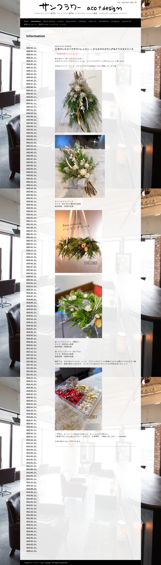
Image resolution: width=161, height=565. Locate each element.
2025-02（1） (31, 100)
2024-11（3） (31, 110)
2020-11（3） (31, 254)
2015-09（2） (31, 414)
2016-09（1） (31, 387)
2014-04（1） (31, 456)
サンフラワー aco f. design (40, 563)
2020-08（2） (31, 263)
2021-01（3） (31, 247)
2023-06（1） (31, 162)
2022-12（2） (31, 182)
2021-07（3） (31, 231)
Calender (82, 21)
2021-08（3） (31, 227)
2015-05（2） (31, 427)
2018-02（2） (31, 342)
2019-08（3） (31, 293)
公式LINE (100, 434)
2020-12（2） (31, 250)
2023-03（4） (31, 172)
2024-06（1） (31, 123)
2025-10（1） (31, 74)
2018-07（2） (31, 329)
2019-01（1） (31, 316)
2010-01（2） (31, 548)
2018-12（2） (31, 319)
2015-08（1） (31, 417)
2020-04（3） (31, 276)
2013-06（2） (31, 472)
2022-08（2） (31, 195)
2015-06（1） (31, 423)
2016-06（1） (31, 397)
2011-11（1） (31, 508)
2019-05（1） (31, 303)
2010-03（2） (31, 544)
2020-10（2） (31, 257)
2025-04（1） (31, 93)
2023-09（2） (31, 152)
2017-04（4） (31, 371)
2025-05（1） (31, 90)
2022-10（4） (31, 188)
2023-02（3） (31, 175)
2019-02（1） (31, 312)
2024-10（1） (31, 113)
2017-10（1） (31, 355)
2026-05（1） (31, 51)
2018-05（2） (31, 335)
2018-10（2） (31, 325)
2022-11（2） (31, 185)
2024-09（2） (31, 116)
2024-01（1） (31, 139)
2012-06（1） (31, 495)
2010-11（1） (31, 525)
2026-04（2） (31, 54)
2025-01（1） (31, 103)
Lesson (61, 21)
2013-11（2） (31, 466)
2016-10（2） (31, 384)
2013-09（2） (31, 469)
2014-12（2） (31, 440)
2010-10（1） (31, 528)
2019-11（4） (31, 286)
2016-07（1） (31, 394)
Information (36, 21)
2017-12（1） (31, 348)
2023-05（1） (31, 165)
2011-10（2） (31, 512)
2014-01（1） (31, 463)
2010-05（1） (31, 538)
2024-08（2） (31, 120)
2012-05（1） (31, 499)
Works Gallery (49, 21)
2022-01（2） (31, 218)
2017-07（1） (31, 365)
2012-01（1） (31, 505)
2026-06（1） (31, 48)
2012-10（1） (31, 485)
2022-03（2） (31, 211)
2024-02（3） (31, 136)
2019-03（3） (31, 309)
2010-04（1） (31, 541)
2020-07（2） (31, 267)
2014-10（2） (31, 443)
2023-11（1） (31, 146)
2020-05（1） (31, 273)
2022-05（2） (31, 205)
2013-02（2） (31, 479)
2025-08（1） (31, 80)
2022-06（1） (31, 201)
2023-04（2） (31, 169)
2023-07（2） (31, 159)
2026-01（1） (31, 64)
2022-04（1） (31, 208)
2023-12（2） (31, 142)
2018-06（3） (31, 332)
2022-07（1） (31, 198)
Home (26, 21)
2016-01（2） (31, 404)
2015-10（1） (31, 410)
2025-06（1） (31, 87)
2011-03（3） (31, 521)
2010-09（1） (31, 531)
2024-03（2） (31, 133)
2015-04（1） (31, 430)
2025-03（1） (31, 97)
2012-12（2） (31, 482)
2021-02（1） (31, 244)
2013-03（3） (31, 476)
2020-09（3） (31, 260)
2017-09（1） (31, 358)
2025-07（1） (31, 84)
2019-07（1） (31, 296)
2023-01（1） (31, 178)
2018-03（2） (31, 338)
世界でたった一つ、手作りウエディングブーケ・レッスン (45, 24)
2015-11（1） (31, 407)
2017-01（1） (31, 374)
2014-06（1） (31, 450)
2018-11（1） (31, 322)
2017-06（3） (31, 368)
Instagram (115, 21)
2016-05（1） (31, 401)
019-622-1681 (128, 2)
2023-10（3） (31, 149)
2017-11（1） (31, 352)
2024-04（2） (31, 129)
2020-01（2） (31, 283)
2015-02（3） (31, 433)
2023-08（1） (31, 156)
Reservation (71, 21)
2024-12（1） (31, 107)
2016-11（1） (31, 381)
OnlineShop (104, 21)
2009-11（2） (31, 551)
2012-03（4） (31, 502)
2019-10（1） (31, 289)
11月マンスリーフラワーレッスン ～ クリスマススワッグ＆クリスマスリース (94, 49)
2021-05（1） (31, 237)
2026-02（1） (31, 61)
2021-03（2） (31, 240)
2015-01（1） (31, 436)
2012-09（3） (31, 489)
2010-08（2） (31, 534)
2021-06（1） (31, 234)
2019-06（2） (31, 299)
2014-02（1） (31, 459)
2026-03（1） (31, 58)
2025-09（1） (31, 77)
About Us (92, 21)
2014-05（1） (31, 453)
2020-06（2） (31, 270)
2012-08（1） (31, 492)
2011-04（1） (31, 518)
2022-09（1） (31, 191)
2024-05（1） (31, 126)
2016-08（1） (31, 391)
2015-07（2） (31, 420)
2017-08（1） (31, 361)
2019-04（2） (31, 306)
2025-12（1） (31, 67)
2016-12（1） (31, 378)
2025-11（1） (31, 71)
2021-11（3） (31, 221)
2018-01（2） (31, 345)
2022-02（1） (31, 214)
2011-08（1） (31, 515)
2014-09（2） (31, 446)
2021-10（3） (31, 224)
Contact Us (126, 21)
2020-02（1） (31, 280)
